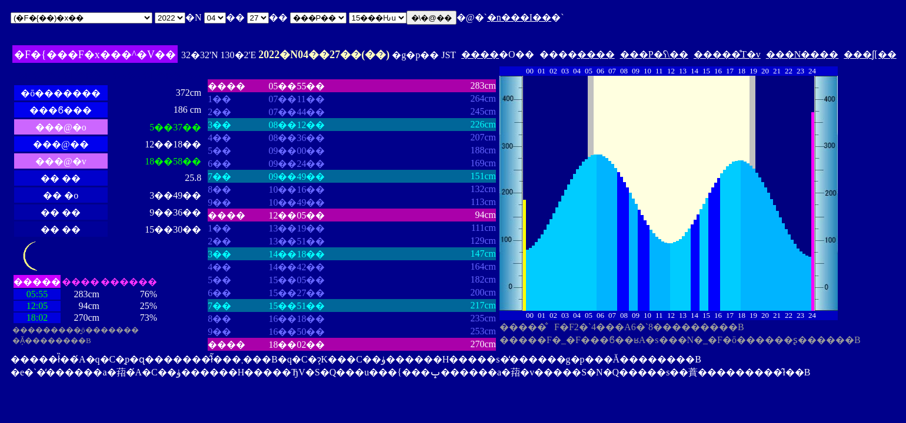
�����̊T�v (727, 54)
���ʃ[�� (870, 54)
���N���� (802, 54)
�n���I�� (519, 17)
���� (480, 54)
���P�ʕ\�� (654, 54)
